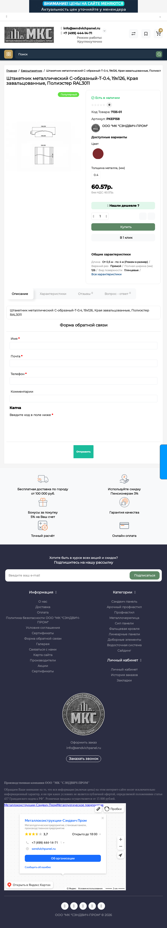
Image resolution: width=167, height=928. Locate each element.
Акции (43, 666)
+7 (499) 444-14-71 (76, 33)
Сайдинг (124, 650)
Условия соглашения (43, 628)
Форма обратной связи (43, 639)
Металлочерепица (124, 618)
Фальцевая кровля (124, 629)
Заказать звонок (83, 759)
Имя (14, 339)
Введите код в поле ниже (30, 415)
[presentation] (43, 426)
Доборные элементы (124, 640)
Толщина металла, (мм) (108, 168)
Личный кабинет (124, 669)
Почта (15, 356)
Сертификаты (43, 633)
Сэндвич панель (124, 601)
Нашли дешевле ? (123, 206)
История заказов (124, 675)
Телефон (17, 374)
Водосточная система (124, 645)
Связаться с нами (43, 649)
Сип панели (124, 623)
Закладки (124, 680)
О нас (42, 601)
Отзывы (85, 294)
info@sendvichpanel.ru (80, 28)
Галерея (42, 644)
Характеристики (53, 294)
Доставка (42, 607)
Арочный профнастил (124, 607)
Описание (20, 294)
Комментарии (22, 392)
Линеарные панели (124, 634)
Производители (43, 660)
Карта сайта (42, 655)
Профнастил (124, 612)
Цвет (95, 143)
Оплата (42, 612)
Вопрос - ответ (118, 294)
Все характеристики (106, 274)
